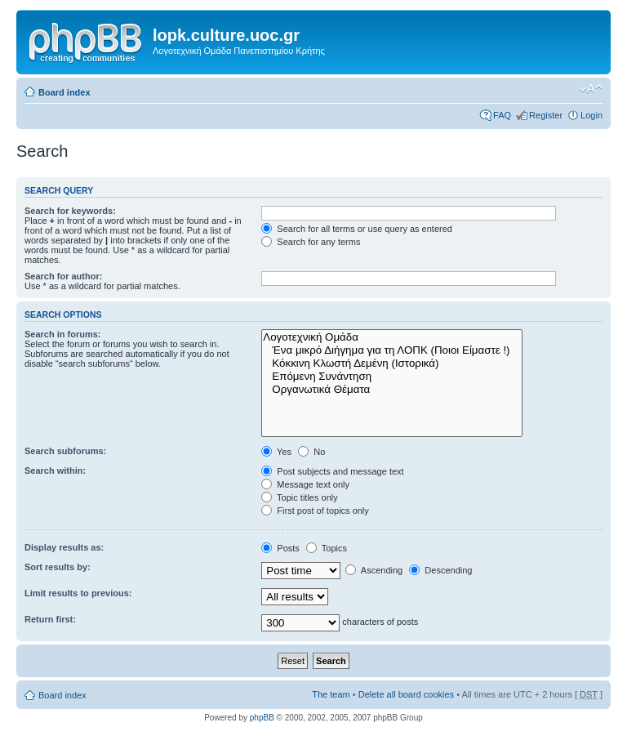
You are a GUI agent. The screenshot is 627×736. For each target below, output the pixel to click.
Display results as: (64, 547)
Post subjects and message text (332, 471)
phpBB (262, 717)
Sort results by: (57, 567)
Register (546, 115)
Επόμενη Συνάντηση (392, 376)
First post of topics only (315, 510)
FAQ (502, 115)
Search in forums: (62, 334)
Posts (280, 548)
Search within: (55, 470)
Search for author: (63, 276)
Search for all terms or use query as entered (356, 229)
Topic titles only (299, 497)
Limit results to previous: (77, 593)
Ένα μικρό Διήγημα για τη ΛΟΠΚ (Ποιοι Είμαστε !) (392, 350)
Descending (440, 570)
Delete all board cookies (406, 694)
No (311, 452)
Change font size (591, 89)
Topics (326, 548)
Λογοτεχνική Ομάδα (392, 337)
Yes (276, 452)
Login (591, 115)
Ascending (373, 570)
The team (330, 694)
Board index (64, 92)
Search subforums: (65, 451)
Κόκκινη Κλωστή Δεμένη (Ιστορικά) (392, 363)
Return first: (50, 619)
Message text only (305, 484)
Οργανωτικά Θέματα (392, 389)
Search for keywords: (70, 211)
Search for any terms (310, 242)
